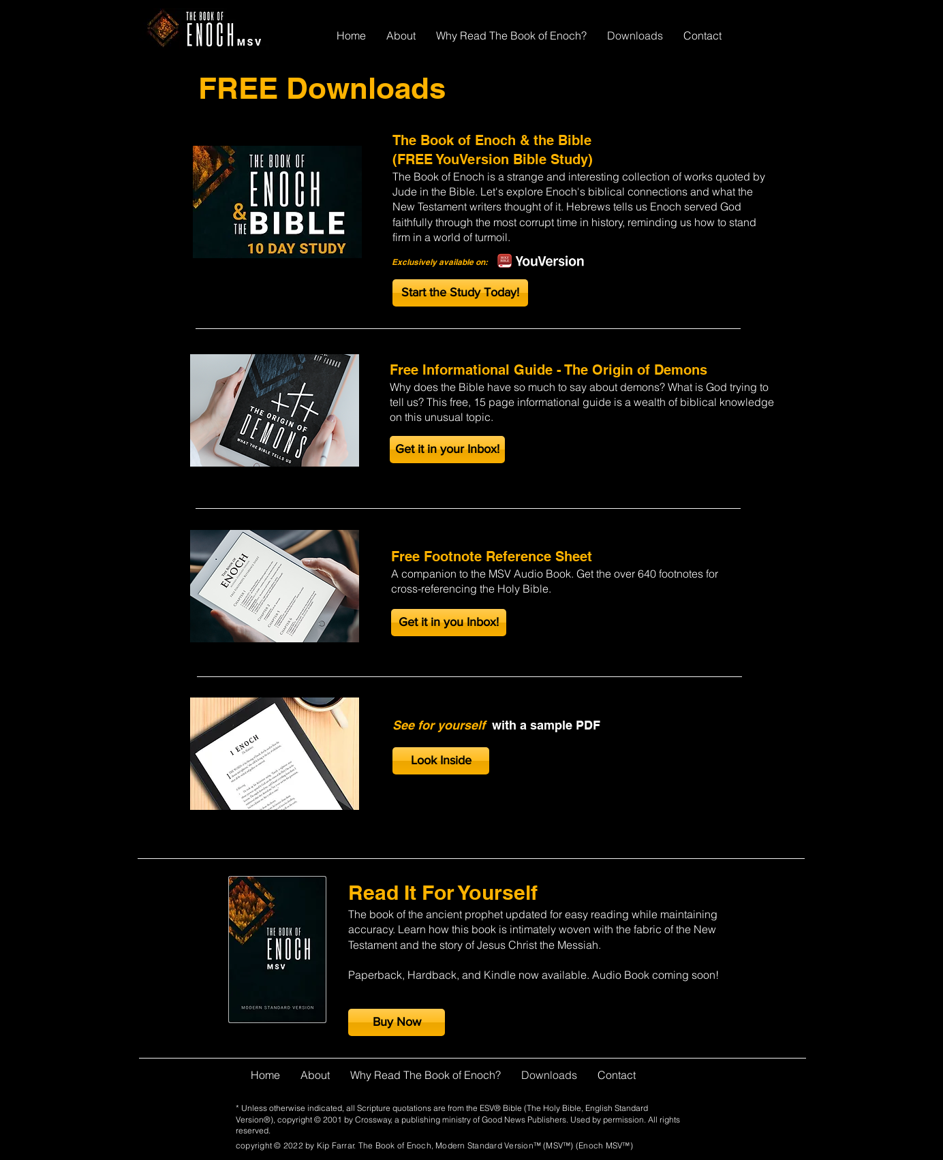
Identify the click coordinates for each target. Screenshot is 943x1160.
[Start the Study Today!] (460, 293)
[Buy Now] (396, 1022)
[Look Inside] (440, 760)
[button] (447, 449)
